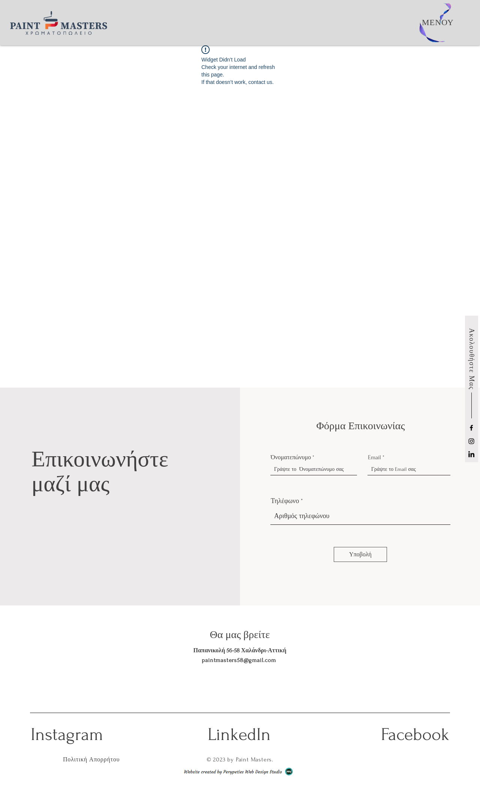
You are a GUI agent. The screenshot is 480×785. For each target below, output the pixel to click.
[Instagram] (471, 441)
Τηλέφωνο (285, 501)
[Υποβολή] (360, 554)
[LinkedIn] (471, 454)
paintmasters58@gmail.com (239, 660)
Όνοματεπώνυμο (291, 457)
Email (374, 457)
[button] (438, 22)
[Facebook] (471, 427)
